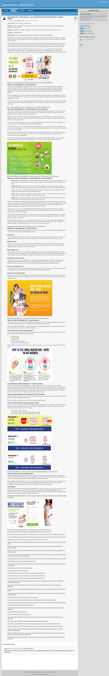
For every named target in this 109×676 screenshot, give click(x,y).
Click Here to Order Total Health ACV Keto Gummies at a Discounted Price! (29, 529)
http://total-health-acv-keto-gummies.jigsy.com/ (19, 614)
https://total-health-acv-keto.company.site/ (17, 570)
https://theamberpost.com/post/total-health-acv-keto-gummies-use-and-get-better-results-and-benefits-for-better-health (36, 537)
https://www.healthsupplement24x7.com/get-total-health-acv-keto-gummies (34, 35)
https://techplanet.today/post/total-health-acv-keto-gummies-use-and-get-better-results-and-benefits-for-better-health (36, 534)
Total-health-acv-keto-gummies (11, 3)
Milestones (30, 10)
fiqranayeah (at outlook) (18, 20)
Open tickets (85, 28)
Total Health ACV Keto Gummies (40, 49)
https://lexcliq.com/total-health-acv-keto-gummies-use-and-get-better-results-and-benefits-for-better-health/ (33, 623)
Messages (22, 10)
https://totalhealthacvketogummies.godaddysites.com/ (20, 605)
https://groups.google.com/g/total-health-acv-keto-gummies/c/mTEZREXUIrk (26, 575)
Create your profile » (85, 19)
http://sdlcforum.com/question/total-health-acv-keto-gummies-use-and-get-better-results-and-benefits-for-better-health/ (36, 602)
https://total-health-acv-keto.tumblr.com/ (17, 611)
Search (76, 10)
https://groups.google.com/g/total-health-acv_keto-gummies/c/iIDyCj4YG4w (25, 578)
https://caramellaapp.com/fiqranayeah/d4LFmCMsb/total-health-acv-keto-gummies (27, 621)
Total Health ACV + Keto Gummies (17, 5)
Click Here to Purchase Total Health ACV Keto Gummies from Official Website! (30, 82)
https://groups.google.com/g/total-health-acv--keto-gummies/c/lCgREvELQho (26, 573)
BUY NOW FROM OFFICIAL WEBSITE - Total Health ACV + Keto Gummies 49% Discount (33, 176)
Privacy (45, 672)
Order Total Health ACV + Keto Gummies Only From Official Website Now (28, 107)
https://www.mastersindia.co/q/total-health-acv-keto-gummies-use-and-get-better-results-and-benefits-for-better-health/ (36, 558)
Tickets (13, 10)
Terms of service (51, 672)
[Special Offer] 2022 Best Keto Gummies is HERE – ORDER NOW (26, 226)
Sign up (105, 1)
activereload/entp (28, 672)
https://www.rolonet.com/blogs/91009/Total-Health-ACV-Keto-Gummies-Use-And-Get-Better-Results (31, 600)
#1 (75, 18)
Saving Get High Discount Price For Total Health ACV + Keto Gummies (27, 318)
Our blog (36, 672)
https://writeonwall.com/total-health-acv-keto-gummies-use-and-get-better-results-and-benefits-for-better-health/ (34, 626)
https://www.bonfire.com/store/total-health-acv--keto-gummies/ (22, 597)
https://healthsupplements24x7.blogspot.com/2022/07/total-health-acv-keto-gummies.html (29, 531)
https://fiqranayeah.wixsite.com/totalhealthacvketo (19, 568)
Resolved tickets (86, 31)
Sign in (9, 648)
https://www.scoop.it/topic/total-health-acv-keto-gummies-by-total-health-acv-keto (27, 539)
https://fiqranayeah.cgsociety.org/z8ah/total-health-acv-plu (21, 561)
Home (81, 46)
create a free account (18, 648)
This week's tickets (87, 33)
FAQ (40, 672)
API (42, 672)
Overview (5, 10)
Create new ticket (93, 10)
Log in (101, 1)
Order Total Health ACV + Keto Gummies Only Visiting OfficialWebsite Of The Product (32, 471)
